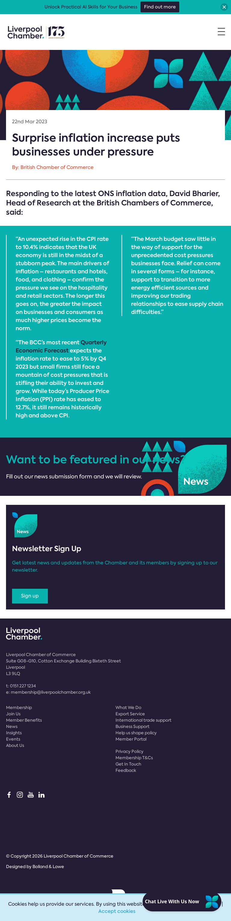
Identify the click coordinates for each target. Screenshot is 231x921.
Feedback (126, 770)
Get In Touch (128, 764)
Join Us (13, 714)
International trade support (143, 720)
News (11, 726)
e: (48, 692)
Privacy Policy (129, 751)
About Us (15, 745)
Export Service (130, 714)
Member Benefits (24, 720)
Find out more (160, 7)
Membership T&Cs (134, 757)
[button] (224, 7)
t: (21, 686)
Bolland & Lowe (48, 866)
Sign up (30, 596)
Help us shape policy (136, 732)
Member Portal (131, 739)
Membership (19, 707)
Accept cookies (116, 911)
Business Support (132, 726)
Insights (14, 732)
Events (13, 739)
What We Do (128, 707)
